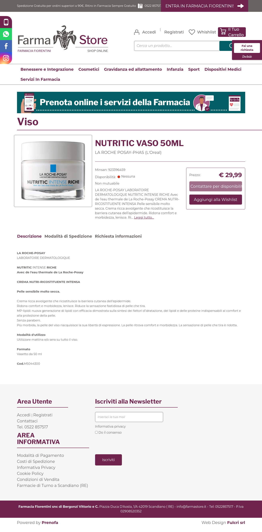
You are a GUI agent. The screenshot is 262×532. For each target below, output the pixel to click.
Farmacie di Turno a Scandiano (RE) (52, 490)
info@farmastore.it (191, 511)
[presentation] (125, 448)
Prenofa (50, 527)
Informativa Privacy (36, 472)
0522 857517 (154, 8)
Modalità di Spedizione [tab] (68, 240)
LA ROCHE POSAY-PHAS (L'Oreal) (128, 157)
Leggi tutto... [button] (144, 222)
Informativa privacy (110, 431)
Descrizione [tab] (29, 240)
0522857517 (224, 511)
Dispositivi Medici (223, 74)
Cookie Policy (30, 478)
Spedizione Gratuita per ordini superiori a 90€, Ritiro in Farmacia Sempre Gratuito (75, 8)
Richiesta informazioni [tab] (118, 240)
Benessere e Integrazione (47, 74)
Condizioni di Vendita (38, 484)
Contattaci (27, 425)
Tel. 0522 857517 (32, 431)
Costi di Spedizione (36, 466)
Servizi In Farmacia (40, 84)
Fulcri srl (236, 527)
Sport (194, 74)
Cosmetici (88, 74)
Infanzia (175, 74)
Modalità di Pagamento (40, 460)
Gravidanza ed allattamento (133, 74)
